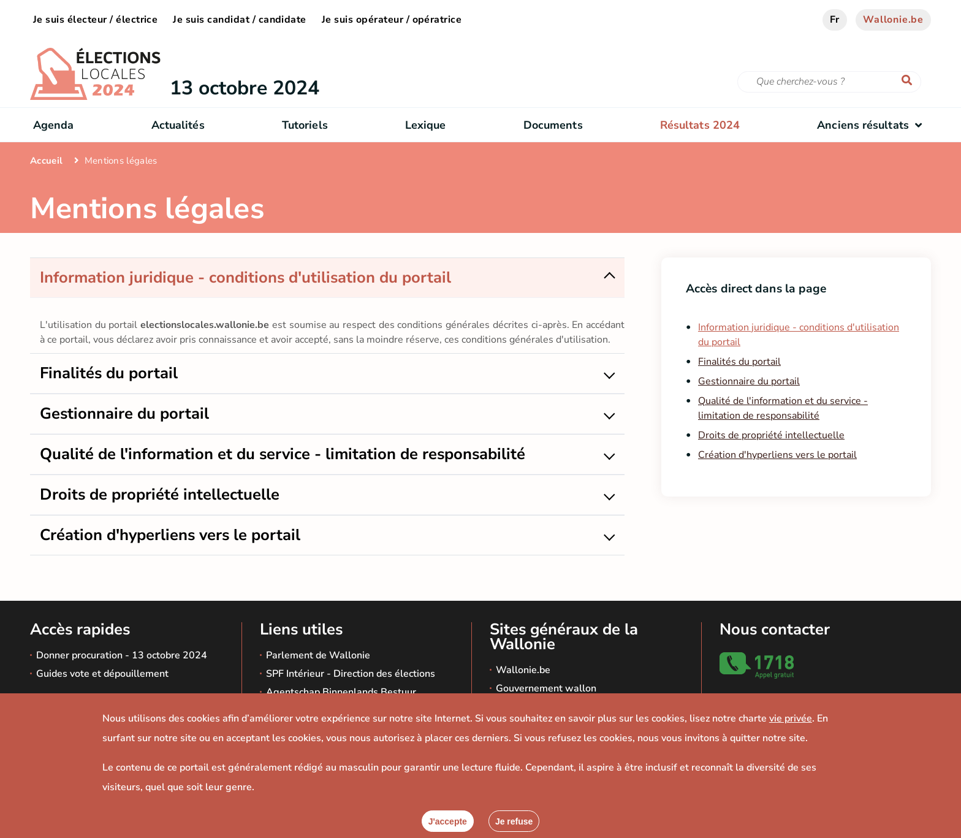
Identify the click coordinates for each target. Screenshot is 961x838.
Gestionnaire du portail (749, 381)
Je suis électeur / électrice (95, 19)
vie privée (790, 718)
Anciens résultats (872, 125)
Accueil (46, 160)
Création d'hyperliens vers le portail (777, 455)
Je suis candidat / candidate (239, 19)
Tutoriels (305, 125)
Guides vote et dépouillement (102, 674)
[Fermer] (513, 821)
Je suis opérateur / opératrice (392, 19)
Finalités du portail (739, 361)
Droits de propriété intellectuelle (771, 435)
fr (835, 19)
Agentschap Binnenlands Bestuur (341, 692)
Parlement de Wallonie (318, 655)
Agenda (53, 125)
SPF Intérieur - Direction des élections (350, 674)
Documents (553, 125)
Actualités (178, 125)
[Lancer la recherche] (909, 81)
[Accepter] (448, 821)
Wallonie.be (893, 19)
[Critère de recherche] (829, 82)
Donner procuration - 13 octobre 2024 (121, 655)
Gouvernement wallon (546, 688)
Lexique (425, 125)
